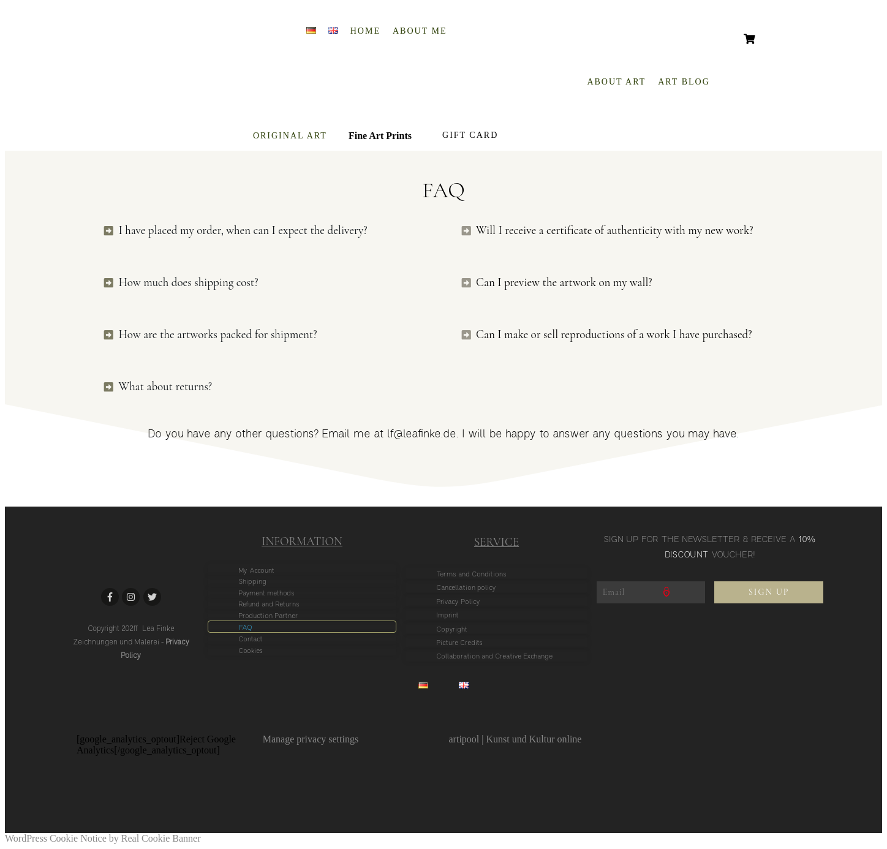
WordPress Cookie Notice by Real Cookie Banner (103, 838)
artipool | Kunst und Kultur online (515, 739)
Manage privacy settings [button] (310, 739)
